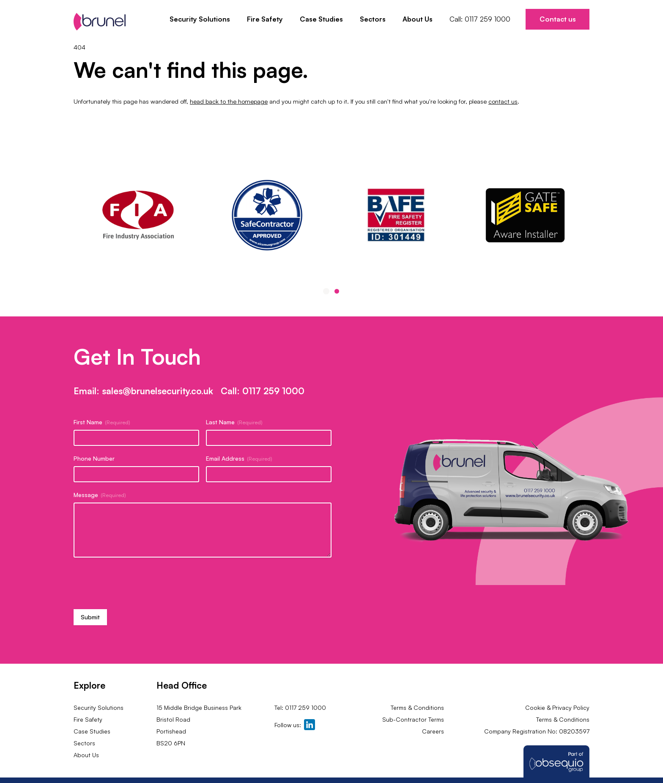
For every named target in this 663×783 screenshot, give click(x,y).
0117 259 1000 (273, 390)
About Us (418, 19)
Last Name (234, 422)
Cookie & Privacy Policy (557, 707)
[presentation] (138, 582)
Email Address (239, 458)
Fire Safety (265, 19)
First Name (102, 422)
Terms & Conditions (417, 707)
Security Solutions (200, 19)
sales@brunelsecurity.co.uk (157, 390)
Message (100, 495)
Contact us (558, 19)
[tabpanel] (396, 215)
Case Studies (321, 19)
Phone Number (94, 458)
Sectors (373, 19)
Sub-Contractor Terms (412, 719)
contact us (503, 101)
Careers (433, 731)
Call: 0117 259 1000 (479, 19)
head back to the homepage (229, 101)
